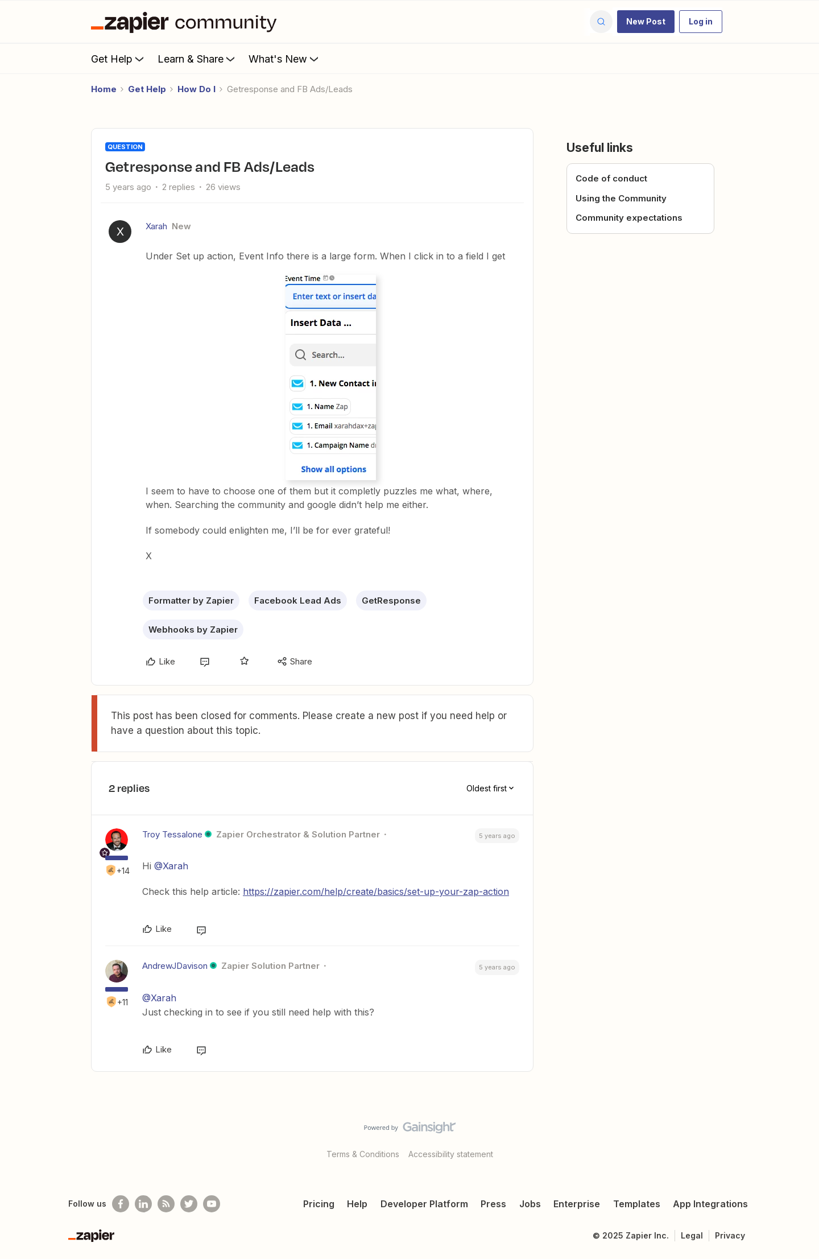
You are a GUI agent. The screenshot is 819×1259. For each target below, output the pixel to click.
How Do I (196, 89)
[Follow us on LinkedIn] (143, 1203)
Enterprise (576, 1204)
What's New (285, 58)
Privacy (730, 1235)
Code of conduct (611, 178)
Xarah (156, 226)
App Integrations (710, 1204)
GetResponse (391, 600)
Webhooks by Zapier (193, 629)
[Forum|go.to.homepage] (186, 21)
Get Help (118, 58)
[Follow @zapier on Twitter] (188, 1203)
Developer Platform (424, 1204)
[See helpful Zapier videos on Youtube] (211, 1203)
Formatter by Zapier (191, 600)
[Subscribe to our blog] (166, 1203)
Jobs (530, 1204)
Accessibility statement (450, 1154)
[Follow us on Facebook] (120, 1203)
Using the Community (621, 198)
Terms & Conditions (362, 1154)
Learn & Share (197, 58)
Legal (692, 1235)
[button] (646, 21)
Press (493, 1204)
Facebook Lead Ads (297, 600)
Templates (636, 1204)
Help (357, 1204)
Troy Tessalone (172, 834)
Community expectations (629, 217)
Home (104, 89)
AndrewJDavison (175, 965)
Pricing (318, 1204)
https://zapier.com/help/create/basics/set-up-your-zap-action (376, 891)
